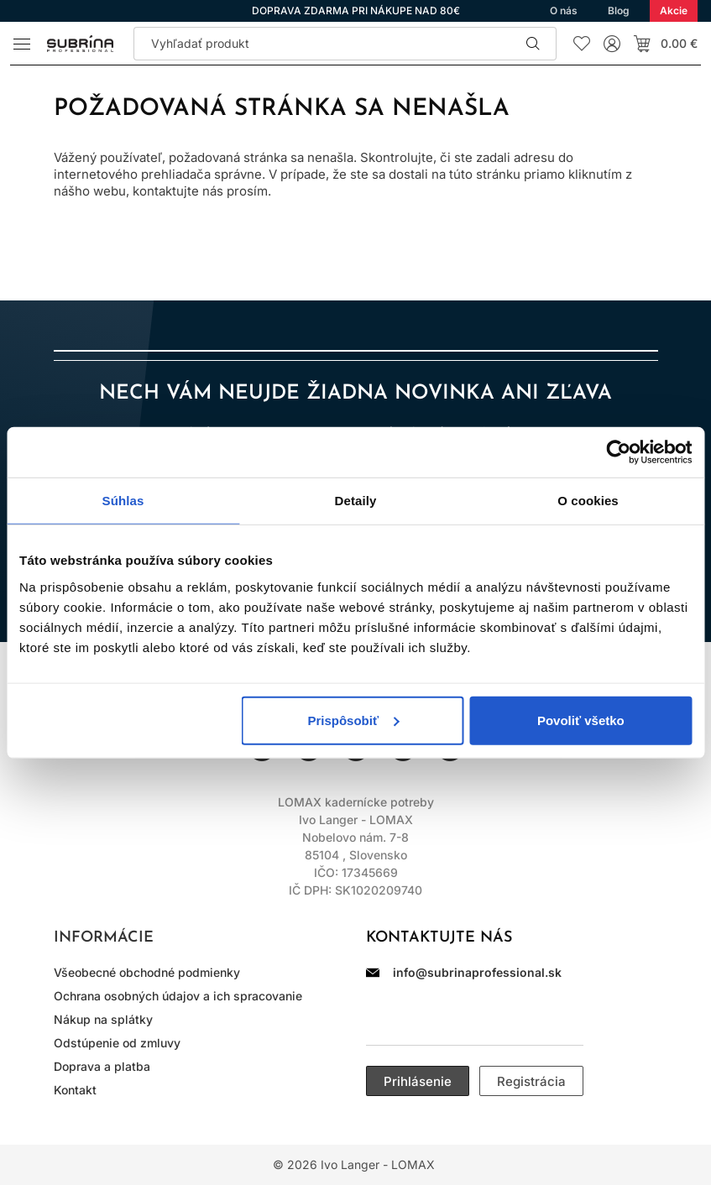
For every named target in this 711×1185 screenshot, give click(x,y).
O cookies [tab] (588, 500)
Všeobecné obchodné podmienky (147, 972)
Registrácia (531, 1081)
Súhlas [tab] (123, 500)
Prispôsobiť (353, 720)
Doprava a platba (102, 1066)
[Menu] (22, 43)
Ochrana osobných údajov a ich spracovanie (178, 996)
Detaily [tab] (356, 500)
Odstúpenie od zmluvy (117, 1043)
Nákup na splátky (103, 1019)
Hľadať (533, 43)
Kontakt (75, 1090)
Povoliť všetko (581, 720)
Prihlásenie (418, 1081)
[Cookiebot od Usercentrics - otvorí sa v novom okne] (618, 452)
